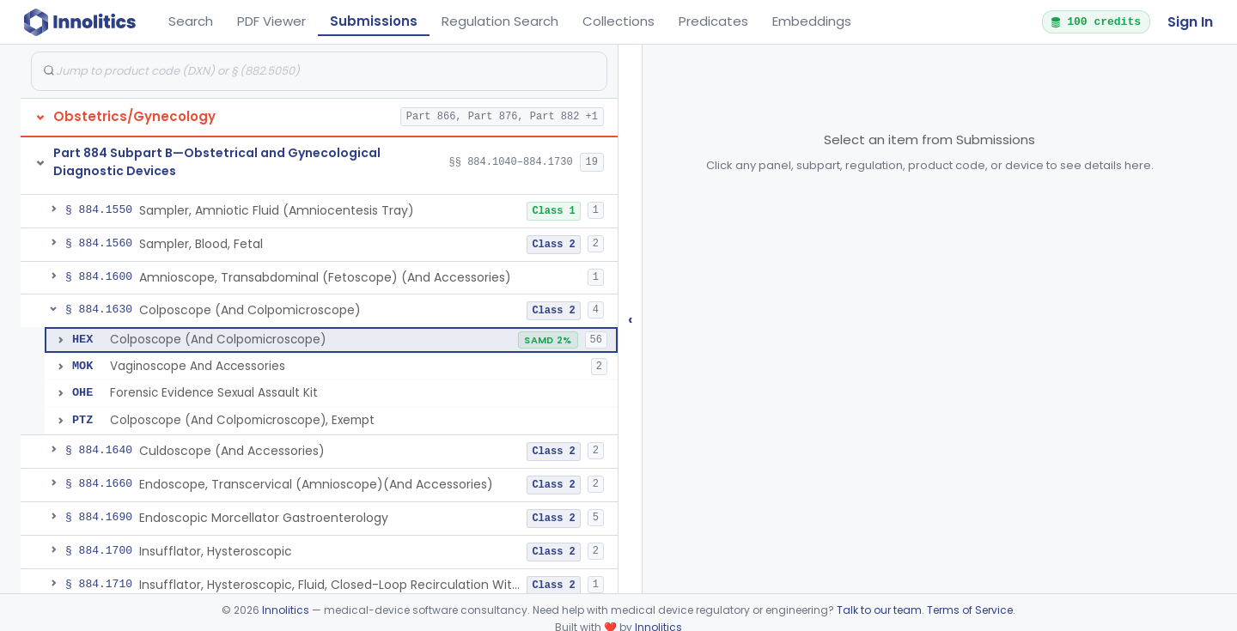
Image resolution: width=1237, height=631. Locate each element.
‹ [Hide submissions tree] (630, 319)
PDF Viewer (271, 21)
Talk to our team (879, 610)
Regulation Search (500, 21)
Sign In (1190, 22)
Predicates (713, 21)
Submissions (373, 21)
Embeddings (811, 21)
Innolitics (285, 610)
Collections (618, 21)
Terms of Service (970, 610)
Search (190, 21)
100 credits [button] (1095, 21)
